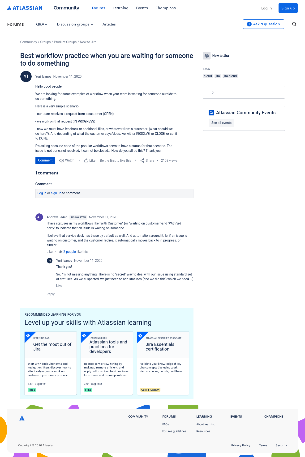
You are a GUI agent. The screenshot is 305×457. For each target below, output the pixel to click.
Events (142, 7)
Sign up (288, 7)
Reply (51, 294)
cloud (208, 76)
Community (66, 7)
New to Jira (88, 42)
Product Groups (65, 42)
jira (217, 76)
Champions (165, 7)
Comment (45, 160)
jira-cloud (230, 76)
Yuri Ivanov (43, 76)
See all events (221, 123)
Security (281, 445)
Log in (266, 7)
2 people (69, 252)
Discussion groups (75, 23)
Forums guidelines (174, 431)
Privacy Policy (240, 445)
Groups (45, 42)
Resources (203, 431)
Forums (98, 7)
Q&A (41, 23)
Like (50, 252)
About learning (205, 424)
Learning (120, 7)
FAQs (165, 424)
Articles (109, 23)
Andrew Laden (57, 217)
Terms (263, 445)
